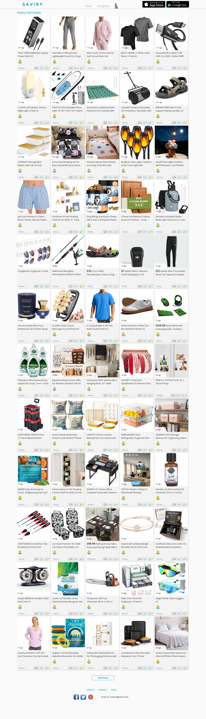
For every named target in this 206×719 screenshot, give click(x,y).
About (91, 689)
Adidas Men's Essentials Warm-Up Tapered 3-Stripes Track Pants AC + (170, 274)
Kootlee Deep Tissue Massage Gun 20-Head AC (65, 327)
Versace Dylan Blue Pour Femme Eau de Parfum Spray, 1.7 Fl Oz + (33, 329)
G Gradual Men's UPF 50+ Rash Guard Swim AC (100, 327)
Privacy (103, 689)
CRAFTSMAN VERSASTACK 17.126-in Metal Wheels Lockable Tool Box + (31, 438)
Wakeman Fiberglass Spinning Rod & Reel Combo (66, 272)
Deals (88, 6)
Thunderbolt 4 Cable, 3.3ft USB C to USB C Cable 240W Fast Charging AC (170, 56)
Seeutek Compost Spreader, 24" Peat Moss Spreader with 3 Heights (136, 110)
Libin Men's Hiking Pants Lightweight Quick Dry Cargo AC (66, 56)
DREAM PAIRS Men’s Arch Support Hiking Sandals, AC (170, 109)
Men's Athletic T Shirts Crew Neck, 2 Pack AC (135, 54)
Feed (114, 689)
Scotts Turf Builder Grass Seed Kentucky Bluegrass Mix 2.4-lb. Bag (67, 601)
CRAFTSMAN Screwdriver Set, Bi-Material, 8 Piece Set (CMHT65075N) (33, 547)
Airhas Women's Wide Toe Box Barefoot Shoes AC (134, 327)
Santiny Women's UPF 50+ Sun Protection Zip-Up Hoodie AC (33, 656)
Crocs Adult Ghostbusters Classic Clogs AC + (101, 274)
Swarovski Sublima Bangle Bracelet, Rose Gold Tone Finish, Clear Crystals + (134, 547)
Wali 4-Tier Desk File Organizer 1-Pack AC (131, 600)
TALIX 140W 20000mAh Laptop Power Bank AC (33, 54)
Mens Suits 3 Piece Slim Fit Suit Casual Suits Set (100, 54)
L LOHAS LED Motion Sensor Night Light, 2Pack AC (32, 109)
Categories (103, 6)
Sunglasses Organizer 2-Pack (33, 271)
